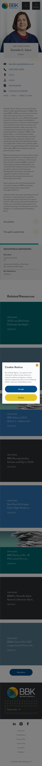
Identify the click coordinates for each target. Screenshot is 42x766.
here (29, 382)
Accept (21, 389)
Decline (21, 397)
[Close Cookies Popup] (37, 365)
